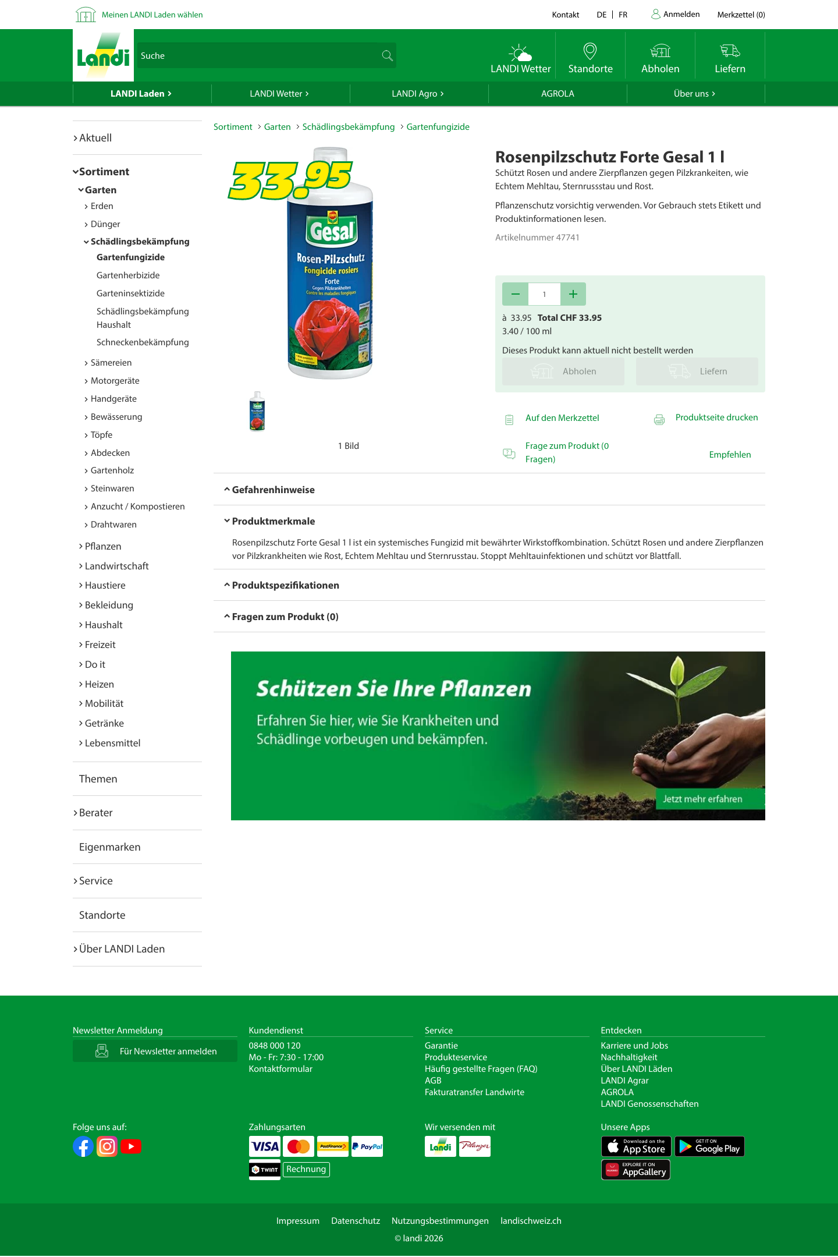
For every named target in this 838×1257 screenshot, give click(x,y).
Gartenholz (112, 470)
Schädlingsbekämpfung (140, 241)
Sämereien (111, 363)
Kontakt (566, 14)
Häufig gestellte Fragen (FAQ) (481, 1069)
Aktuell (95, 137)
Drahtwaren (114, 524)
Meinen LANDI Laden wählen (152, 14)
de (602, 14)
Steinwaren (112, 488)
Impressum (297, 1221)
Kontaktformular (281, 1069)
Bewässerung (117, 417)
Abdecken (110, 453)
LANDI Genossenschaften (650, 1104)
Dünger (105, 224)
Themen (98, 778)
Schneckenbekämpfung (143, 342)
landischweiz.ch (531, 1221)
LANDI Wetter (276, 94)
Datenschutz (355, 1221)
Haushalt (104, 624)
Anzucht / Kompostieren (138, 506)
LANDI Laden (138, 94)
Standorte (102, 915)
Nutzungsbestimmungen (440, 1221)
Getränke (104, 723)
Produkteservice (456, 1057)
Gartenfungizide (131, 257)
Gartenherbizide (128, 275)
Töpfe (101, 435)
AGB (433, 1080)
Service (96, 880)
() (741, 14)
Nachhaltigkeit (629, 1057)
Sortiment (104, 171)
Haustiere (105, 585)
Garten (100, 189)
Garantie (441, 1045)
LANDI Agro (414, 94)
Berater (96, 812)
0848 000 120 (275, 1045)
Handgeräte (114, 399)
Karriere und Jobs (635, 1045)
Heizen (99, 684)
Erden (102, 206)
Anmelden (681, 13)
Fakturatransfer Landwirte (474, 1092)
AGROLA (557, 94)
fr (623, 14)
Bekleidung (109, 604)
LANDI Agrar (625, 1080)
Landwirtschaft (117, 565)
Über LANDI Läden (637, 1069)
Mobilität (104, 703)
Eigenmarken (110, 847)
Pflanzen (103, 546)
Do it (95, 664)
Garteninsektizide (131, 293)
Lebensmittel (113, 742)
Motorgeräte (115, 381)
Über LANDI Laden (122, 948)
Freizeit (100, 644)
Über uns (691, 94)
